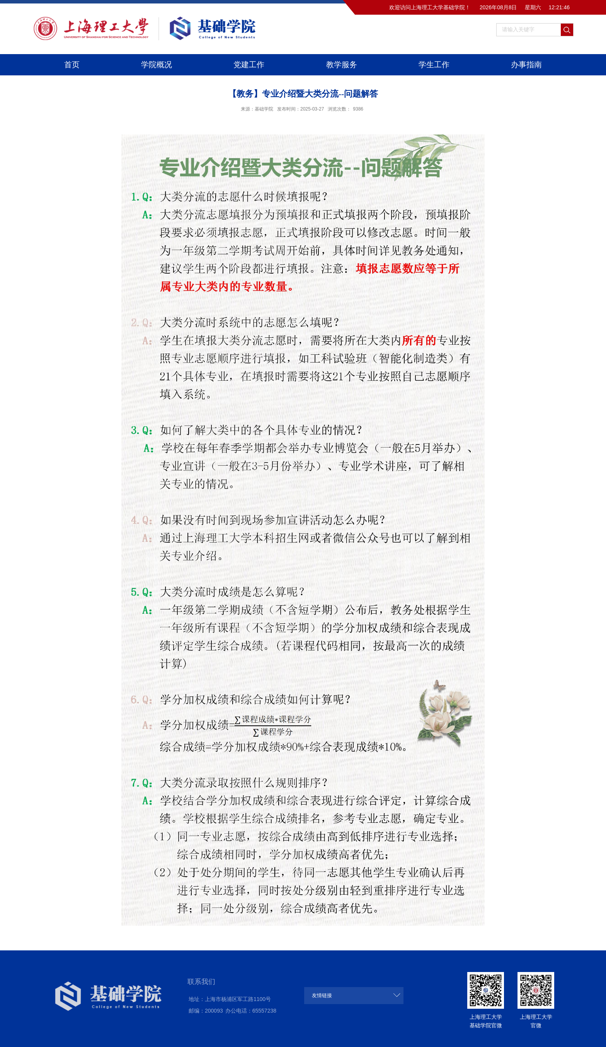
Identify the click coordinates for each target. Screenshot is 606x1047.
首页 (72, 64)
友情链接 (322, 995)
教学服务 (341, 64)
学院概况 (156, 64)
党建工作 (248, 64)
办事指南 (526, 64)
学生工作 (434, 64)
